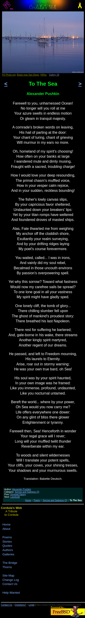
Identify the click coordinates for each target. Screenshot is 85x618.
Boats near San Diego (28, 75)
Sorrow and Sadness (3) (27, 492)
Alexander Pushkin (21, 489)
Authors (7, 550)
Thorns (7, 567)
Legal (31, 605)
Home (28, 500)
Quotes (7, 545)
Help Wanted (11, 592)
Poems (7, 537)
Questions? (20, 605)
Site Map (8, 575)
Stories (7, 541)
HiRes (43, 75)
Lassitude (15, 497)
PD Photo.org (9, 75)
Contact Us (9, 584)
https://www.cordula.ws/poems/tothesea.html (58, 605)
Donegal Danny (18, 494)
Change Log (10, 580)
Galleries (8, 554)
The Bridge (9, 562)
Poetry (37, 500)
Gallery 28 (54, 75)
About (6, 529)
